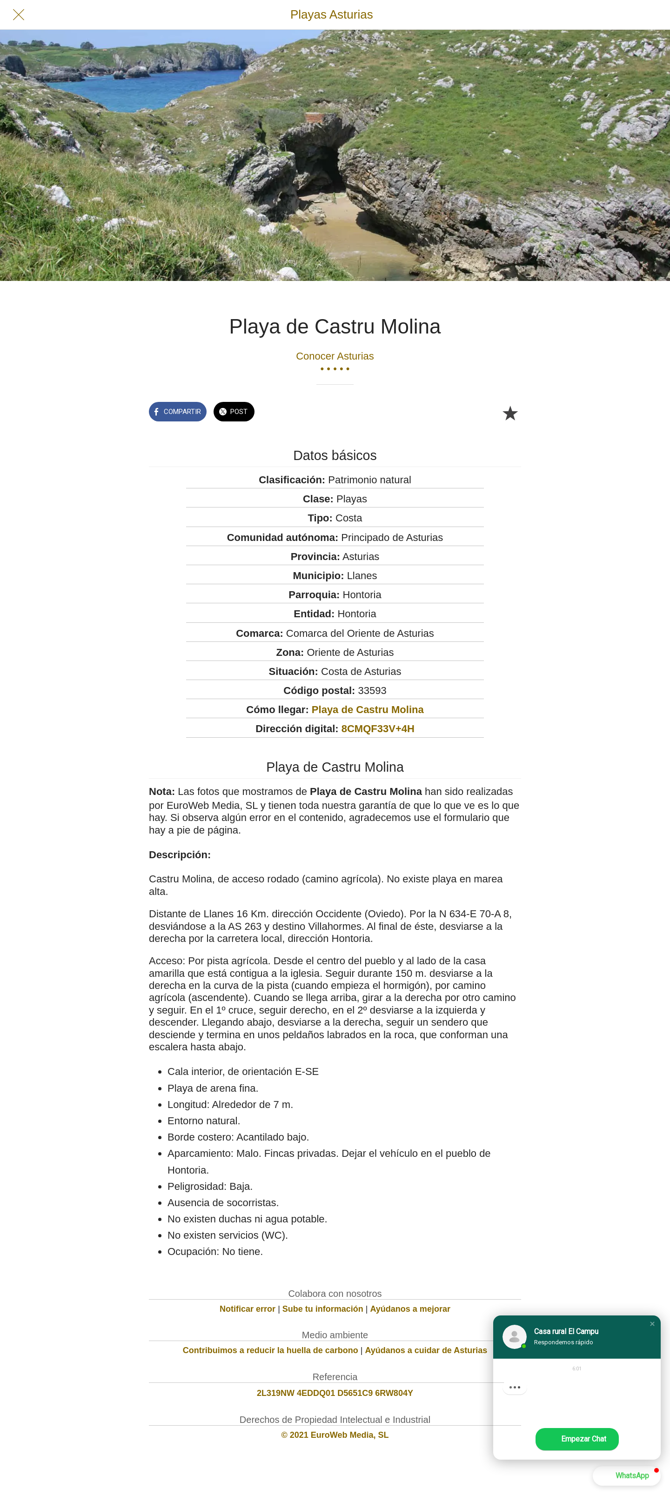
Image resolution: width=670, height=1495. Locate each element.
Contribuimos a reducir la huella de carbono (270, 1350)
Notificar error (247, 1309)
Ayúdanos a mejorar (410, 1309)
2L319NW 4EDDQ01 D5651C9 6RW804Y (335, 1393)
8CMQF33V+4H (378, 728)
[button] (652, 1323)
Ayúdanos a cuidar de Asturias (426, 1350)
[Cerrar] (18, 14)
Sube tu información (322, 1309)
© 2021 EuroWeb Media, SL (335, 1435)
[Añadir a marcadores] (510, 412)
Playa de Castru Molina (368, 709)
